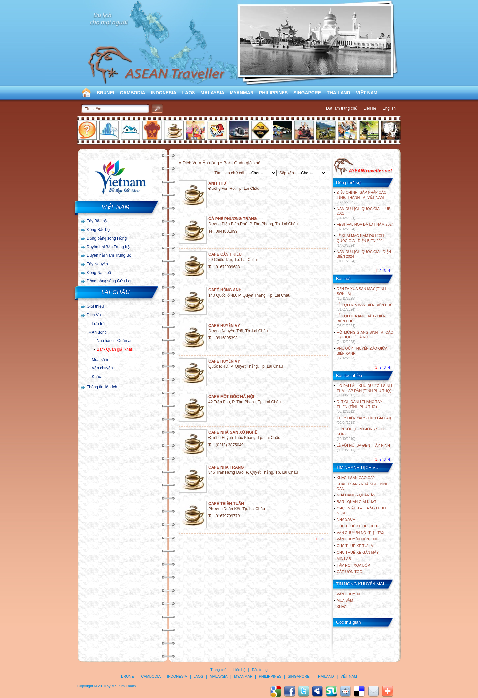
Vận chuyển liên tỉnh (357, 539)
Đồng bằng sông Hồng (107, 238)
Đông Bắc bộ (98, 229)
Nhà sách (346, 519)
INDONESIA (164, 92)
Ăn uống (99, 332)
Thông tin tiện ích (102, 387)
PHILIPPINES (273, 92)
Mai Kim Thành (124, 686)
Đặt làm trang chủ (341, 108)
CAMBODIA (132, 92)
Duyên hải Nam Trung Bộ (109, 255)
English (389, 108)
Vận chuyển (102, 368)
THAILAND (338, 92)
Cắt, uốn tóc (349, 572)
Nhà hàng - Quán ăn (115, 340)
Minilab (344, 559)
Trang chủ (218, 670)
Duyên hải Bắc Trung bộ (108, 247)
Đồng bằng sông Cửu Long (110, 281)
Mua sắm (100, 359)
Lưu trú (98, 323)
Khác (96, 376)
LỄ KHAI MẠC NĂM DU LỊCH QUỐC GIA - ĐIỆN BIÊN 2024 (361, 240)
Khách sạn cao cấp (356, 478)
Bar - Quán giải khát (114, 349)
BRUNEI (105, 92)
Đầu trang (260, 670)
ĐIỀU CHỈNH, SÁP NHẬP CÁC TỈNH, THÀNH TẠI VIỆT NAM (361, 197)
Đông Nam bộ (99, 272)
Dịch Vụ (94, 315)
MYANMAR (242, 92)
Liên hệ (370, 108)
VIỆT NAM (367, 92)
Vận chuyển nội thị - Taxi (361, 533)
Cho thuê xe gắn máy (358, 552)
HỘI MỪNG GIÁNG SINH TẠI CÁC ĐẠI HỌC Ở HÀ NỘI (365, 337)
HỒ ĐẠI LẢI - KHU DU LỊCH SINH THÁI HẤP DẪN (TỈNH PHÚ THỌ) (364, 390)
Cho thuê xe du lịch (357, 526)
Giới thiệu (95, 306)
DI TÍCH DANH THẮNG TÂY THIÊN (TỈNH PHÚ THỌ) (359, 406)
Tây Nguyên (97, 264)
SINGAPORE (307, 92)
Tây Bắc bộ (97, 221)
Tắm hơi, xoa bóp (353, 565)
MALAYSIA (212, 92)
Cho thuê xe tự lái (355, 546)
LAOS (188, 92)
